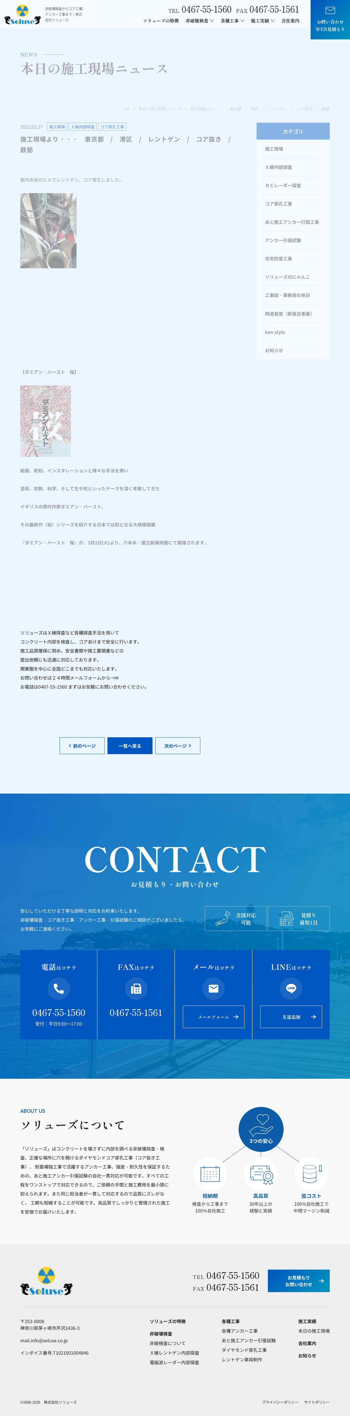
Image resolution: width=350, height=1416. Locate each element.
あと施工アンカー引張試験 (249, 1340)
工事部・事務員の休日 (287, 295)
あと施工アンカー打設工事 (292, 221)
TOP (126, 108)
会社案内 (290, 20)
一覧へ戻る (130, 745)
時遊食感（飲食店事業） (290, 313)
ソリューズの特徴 (161, 20)
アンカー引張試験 (283, 240)
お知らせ (274, 350)
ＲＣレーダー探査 (283, 185)
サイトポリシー (317, 1402)
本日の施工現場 (314, 1330)
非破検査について (168, 1343)
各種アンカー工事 (240, 1330)
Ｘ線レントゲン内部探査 (174, 1352)
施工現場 (274, 148)
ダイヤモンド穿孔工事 (244, 1349)
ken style (275, 332)
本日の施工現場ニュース (160, 108)
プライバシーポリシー (280, 1402)
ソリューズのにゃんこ (287, 276)
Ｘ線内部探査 (278, 167)
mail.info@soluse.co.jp (44, 1340)
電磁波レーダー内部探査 (174, 1362)
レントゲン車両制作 (242, 1359)
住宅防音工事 (278, 258)
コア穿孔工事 (278, 203)
